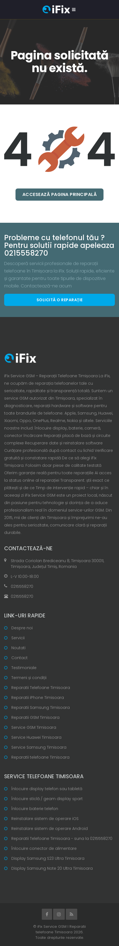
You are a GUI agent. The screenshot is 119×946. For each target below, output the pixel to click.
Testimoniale (24, 667)
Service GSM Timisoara (33, 727)
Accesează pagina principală (59, 194)
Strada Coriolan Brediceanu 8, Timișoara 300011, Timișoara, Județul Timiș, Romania (57, 563)
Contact (19, 658)
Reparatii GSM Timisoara (35, 717)
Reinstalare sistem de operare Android (49, 828)
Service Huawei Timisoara (36, 737)
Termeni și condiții (28, 677)
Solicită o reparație (60, 300)
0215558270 (22, 586)
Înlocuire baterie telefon (34, 808)
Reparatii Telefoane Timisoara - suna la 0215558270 (61, 838)
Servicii (18, 638)
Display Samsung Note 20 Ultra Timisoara (52, 868)
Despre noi (22, 628)
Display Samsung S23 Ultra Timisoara (47, 858)
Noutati (18, 648)
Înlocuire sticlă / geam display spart (47, 798)
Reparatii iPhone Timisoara (37, 697)
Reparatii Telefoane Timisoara (40, 687)
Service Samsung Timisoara (38, 747)
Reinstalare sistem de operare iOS (45, 818)
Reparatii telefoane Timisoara (40, 757)
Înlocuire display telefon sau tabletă (46, 789)
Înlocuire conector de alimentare (44, 848)
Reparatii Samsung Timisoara (40, 707)
